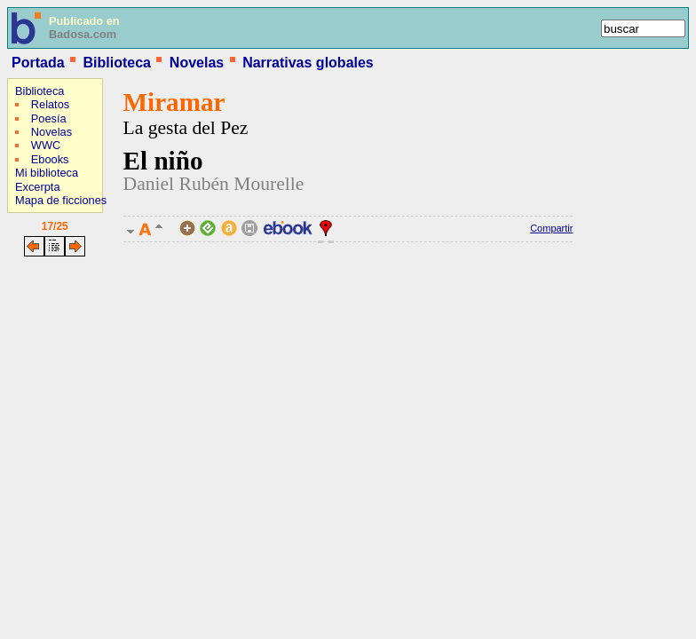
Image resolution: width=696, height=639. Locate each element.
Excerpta (37, 186)
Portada (38, 62)
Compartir (551, 228)
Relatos (50, 104)
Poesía (49, 118)
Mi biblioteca (46, 172)
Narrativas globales (308, 62)
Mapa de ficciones (61, 200)
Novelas (197, 62)
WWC (45, 145)
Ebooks (50, 159)
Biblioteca (116, 62)
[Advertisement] (60, 377)
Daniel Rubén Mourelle (213, 183)
